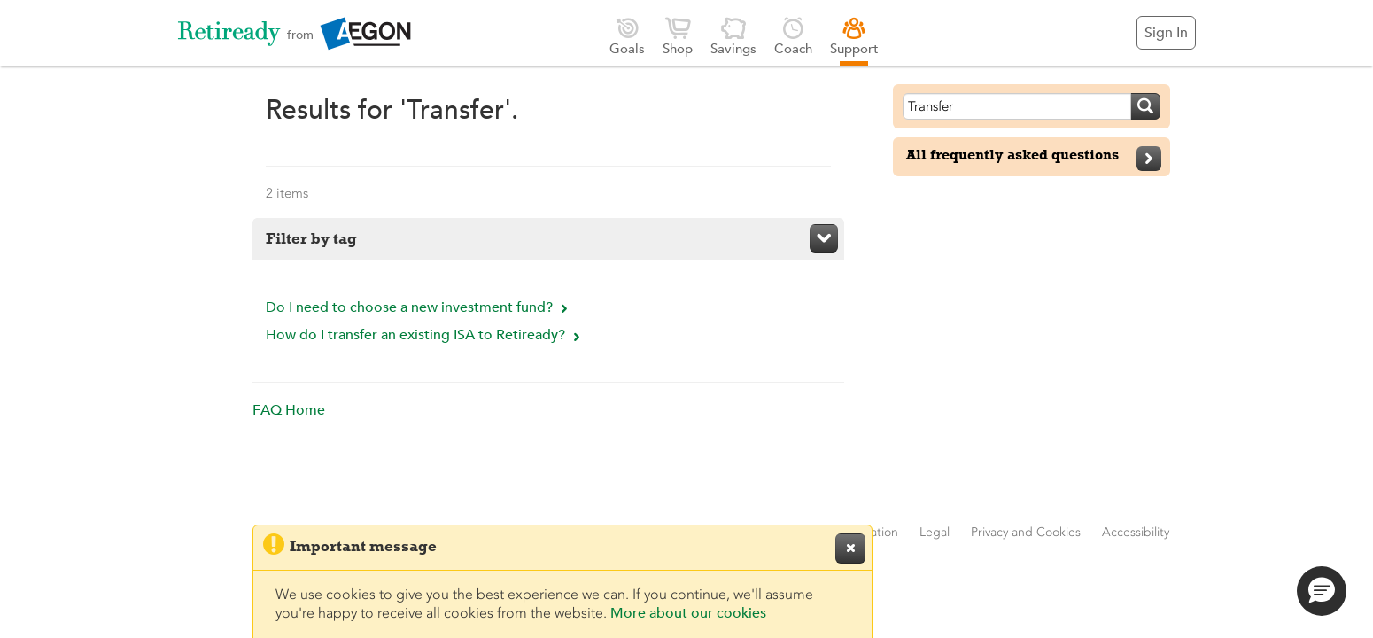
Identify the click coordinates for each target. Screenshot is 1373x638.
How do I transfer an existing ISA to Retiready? (425, 335)
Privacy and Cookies (1026, 532)
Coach (793, 36)
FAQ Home (288, 410)
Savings (733, 36)
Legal (934, 532)
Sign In (1166, 33)
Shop (678, 36)
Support (854, 36)
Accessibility (1135, 532)
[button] (1321, 591)
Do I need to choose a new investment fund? (419, 307)
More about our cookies (688, 613)
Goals (627, 36)
